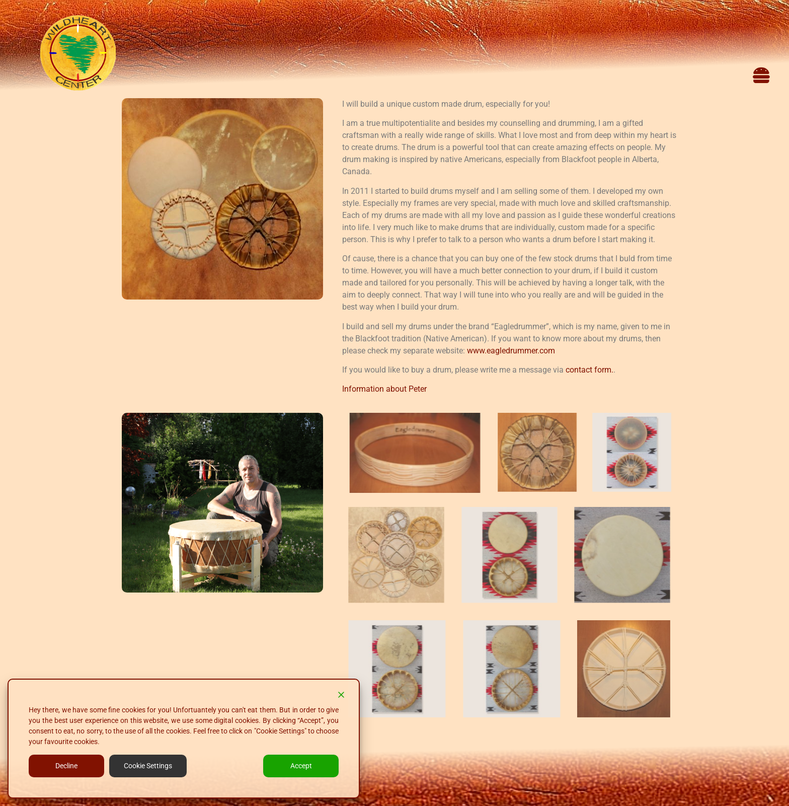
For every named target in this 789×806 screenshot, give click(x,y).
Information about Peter (384, 389)
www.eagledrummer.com (511, 350)
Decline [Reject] (66, 766)
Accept (301, 766)
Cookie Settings (148, 766)
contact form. (589, 370)
